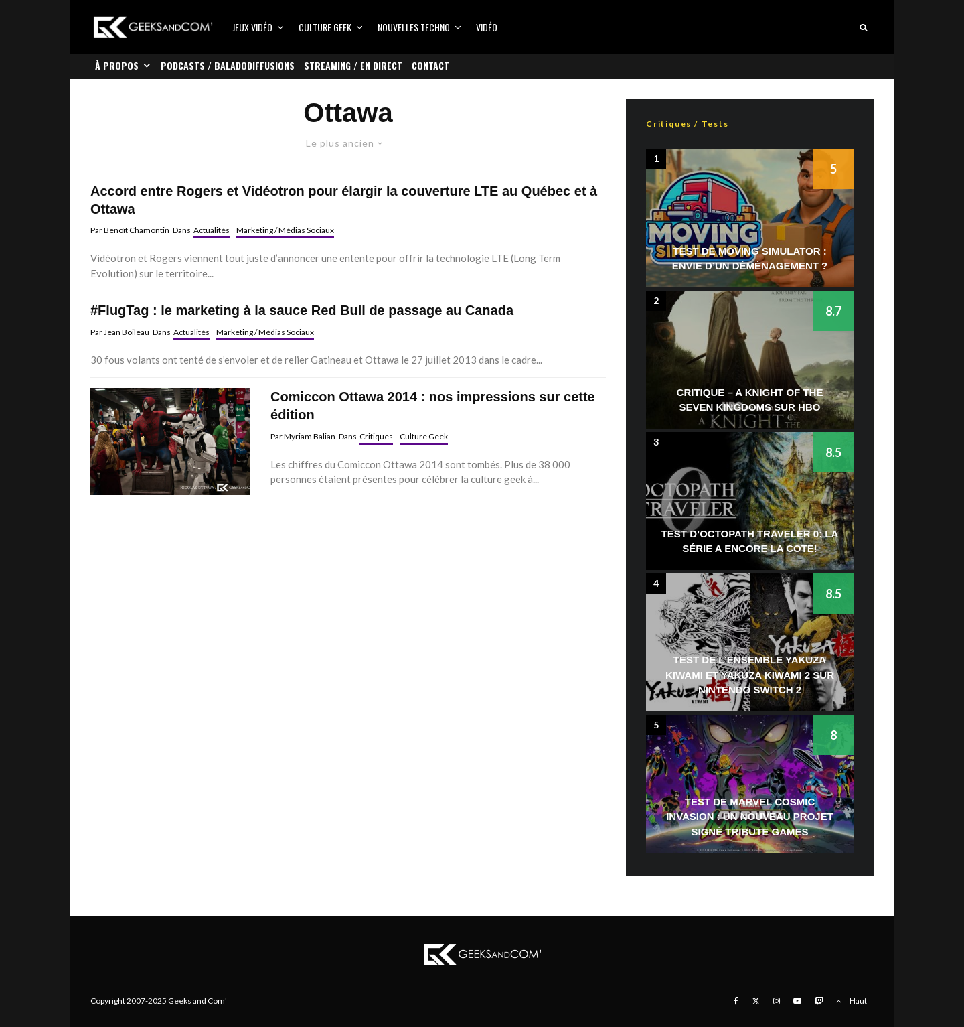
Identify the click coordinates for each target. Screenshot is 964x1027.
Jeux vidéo (252, 27)
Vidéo (486, 27)
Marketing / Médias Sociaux (285, 230)
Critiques (376, 436)
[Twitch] (818, 1001)
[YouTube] (797, 1001)
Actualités (211, 230)
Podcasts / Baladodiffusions (228, 65)
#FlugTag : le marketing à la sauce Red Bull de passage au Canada (301, 310)
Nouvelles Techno (414, 27)
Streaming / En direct (353, 65)
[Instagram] (777, 1001)
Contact (430, 65)
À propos (117, 65)
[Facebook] (736, 1001)
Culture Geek (325, 27)
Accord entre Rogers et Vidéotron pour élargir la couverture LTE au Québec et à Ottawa (343, 200)
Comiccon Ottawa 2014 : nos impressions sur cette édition (432, 405)
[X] (756, 1001)
